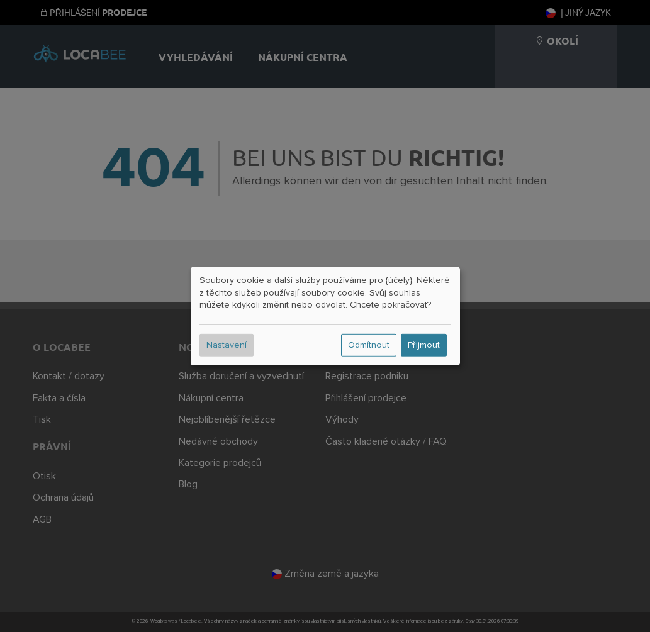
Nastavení (226, 345)
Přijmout (424, 345)
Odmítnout (368, 345)
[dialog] (325, 316)
